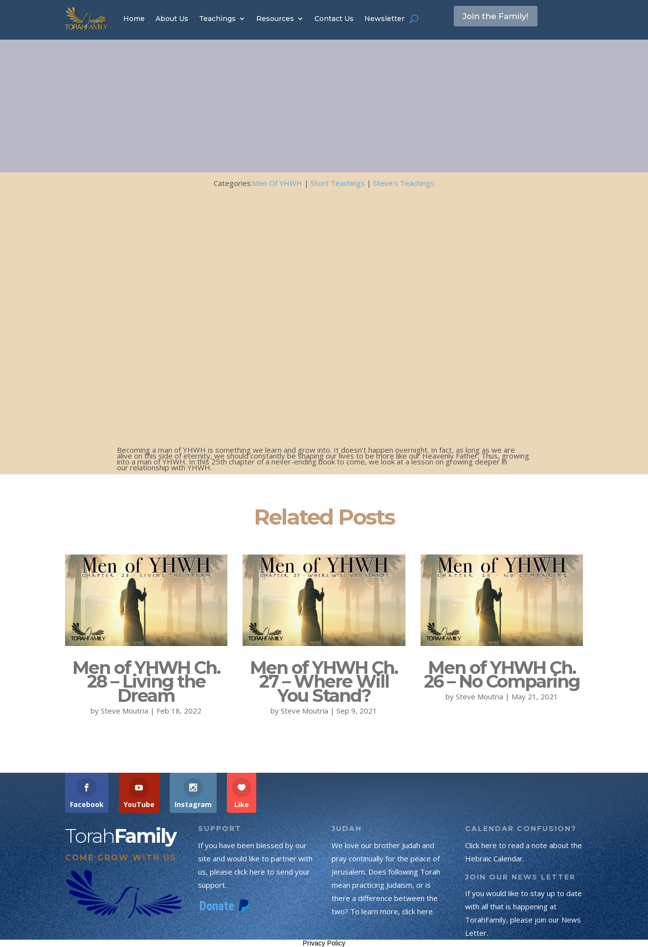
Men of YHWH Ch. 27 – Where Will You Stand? (324, 682)
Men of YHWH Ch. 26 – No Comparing (502, 675)
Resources (275, 18)
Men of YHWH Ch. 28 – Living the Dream (146, 682)
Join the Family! (504, 18)
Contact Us (334, 18)
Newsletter (384, 18)
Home (134, 18)
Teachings (217, 18)
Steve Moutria (124, 711)
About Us (172, 18)
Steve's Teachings (403, 183)
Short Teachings (338, 183)
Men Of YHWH (277, 183)
